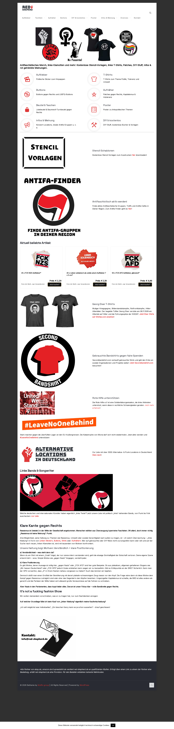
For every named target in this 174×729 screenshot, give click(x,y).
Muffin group (43, 697)
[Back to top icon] (151, 697)
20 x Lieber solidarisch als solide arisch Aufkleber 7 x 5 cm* (86, 274)
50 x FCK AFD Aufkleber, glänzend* (125, 273)
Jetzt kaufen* (54, 284)
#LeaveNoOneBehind (29, 437)
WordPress (84, 697)
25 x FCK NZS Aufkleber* (31, 273)
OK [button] (113, 725)
